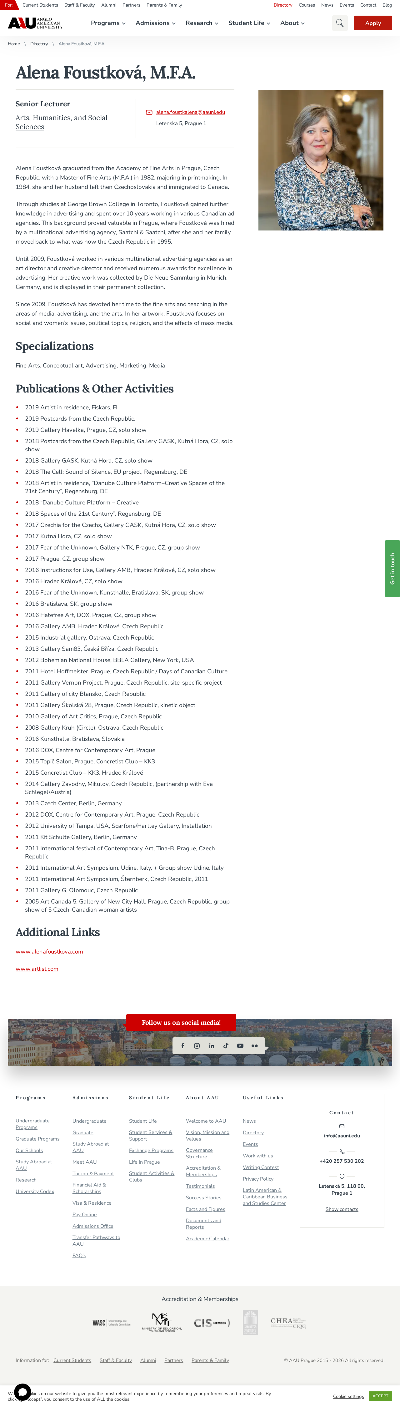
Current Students (40, 5)
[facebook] (183, 1045)
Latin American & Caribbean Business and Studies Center (265, 1197)
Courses (307, 5)
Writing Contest (261, 1167)
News (327, 5)
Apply (372, 23)
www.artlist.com (38, 969)
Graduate (82, 1133)
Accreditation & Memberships (203, 1171)
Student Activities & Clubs (151, 1176)
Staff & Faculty (79, 5)
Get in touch (392, 568)
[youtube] (240, 1045)
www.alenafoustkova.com (50, 952)
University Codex (35, 1191)
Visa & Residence (92, 1203)
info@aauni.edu (342, 1131)
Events (347, 5)
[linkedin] (211, 1045)
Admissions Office (92, 1226)
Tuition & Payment (93, 1174)
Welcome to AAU (206, 1121)
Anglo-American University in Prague (35, 23)
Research (197, 23)
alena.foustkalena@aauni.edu (185, 112)
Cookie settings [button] (348, 1396)
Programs (104, 23)
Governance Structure (199, 1153)
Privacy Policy (258, 1179)
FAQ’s (79, 1256)
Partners (131, 5)
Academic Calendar (207, 1239)
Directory (283, 5)
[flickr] (254, 1045)
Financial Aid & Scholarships (89, 1188)
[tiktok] (226, 1045)
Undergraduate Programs (33, 1124)
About (288, 23)
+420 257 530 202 (342, 1157)
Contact (368, 5)
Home (14, 44)
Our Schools (29, 1150)
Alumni (108, 5)
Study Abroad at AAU (34, 1165)
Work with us (258, 1156)
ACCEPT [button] (380, 1396)
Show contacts (342, 1210)
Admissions (151, 23)
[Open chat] (22, 1392)
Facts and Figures (205, 1209)
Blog (387, 5)
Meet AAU (84, 1162)
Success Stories (204, 1198)
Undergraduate (89, 1121)
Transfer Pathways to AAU (96, 1241)
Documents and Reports (203, 1224)
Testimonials (200, 1186)
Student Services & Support (150, 1135)
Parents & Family (164, 5)
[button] (337, 23)
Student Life (245, 23)
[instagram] (197, 1045)
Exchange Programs (151, 1150)
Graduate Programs (38, 1139)
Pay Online (84, 1215)
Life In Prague (144, 1162)
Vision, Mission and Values (207, 1135)
